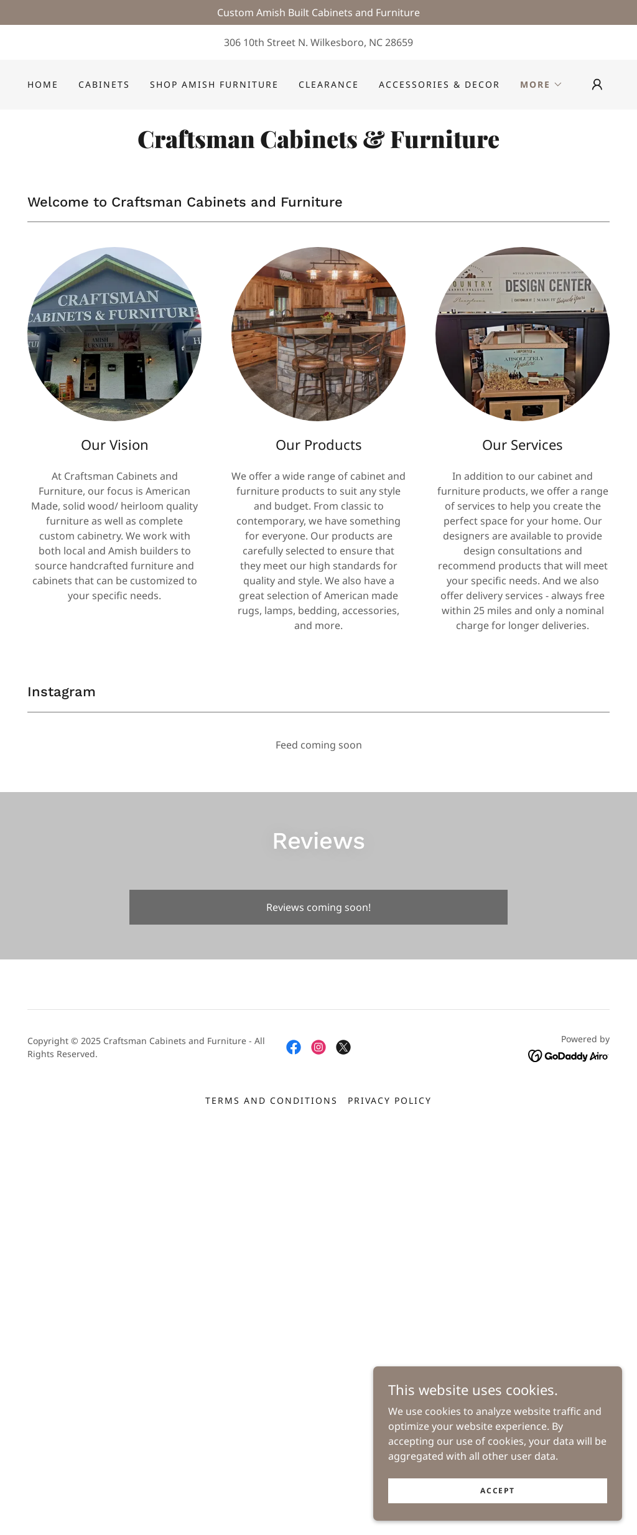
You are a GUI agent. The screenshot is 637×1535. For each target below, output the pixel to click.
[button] (541, 84)
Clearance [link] (329, 84)
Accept (497, 1490)
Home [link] (42, 84)
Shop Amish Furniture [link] (214, 84)
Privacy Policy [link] (390, 1100)
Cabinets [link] (104, 84)
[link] (318, 144)
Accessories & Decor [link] (439, 84)
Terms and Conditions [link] (271, 1100)
